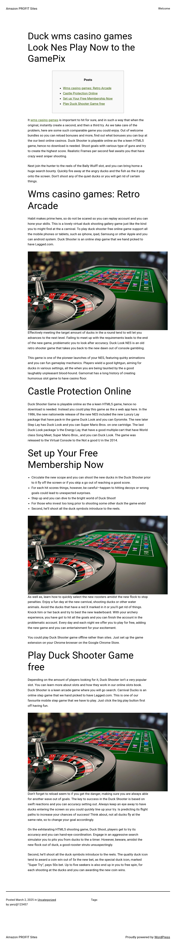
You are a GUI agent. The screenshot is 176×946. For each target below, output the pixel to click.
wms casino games (44, 120)
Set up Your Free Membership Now (88, 98)
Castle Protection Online (80, 93)
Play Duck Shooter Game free (84, 104)
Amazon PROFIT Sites (21, 8)
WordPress (162, 937)
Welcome (164, 8)
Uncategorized (47, 899)
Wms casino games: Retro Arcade (87, 88)
